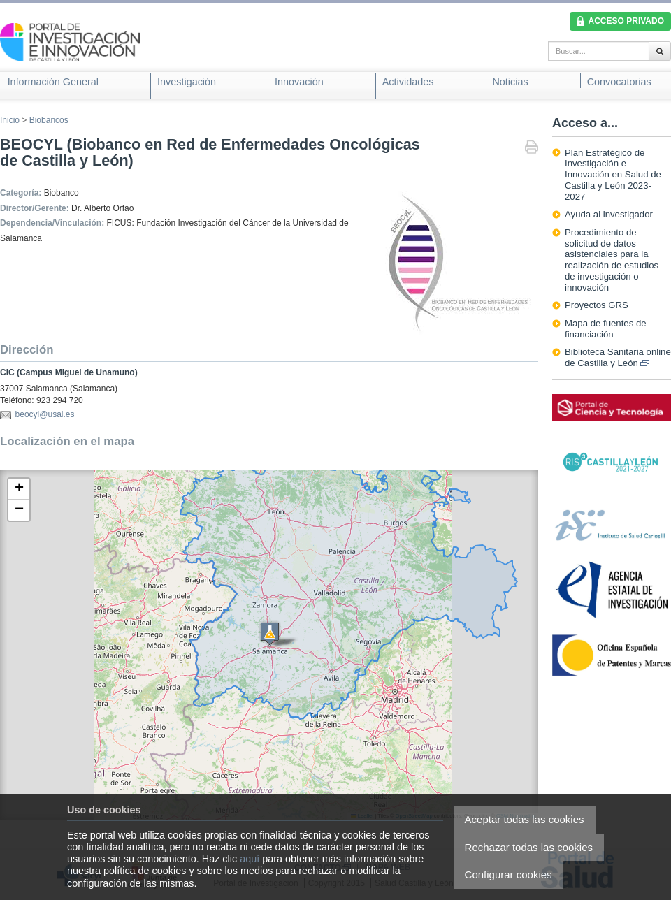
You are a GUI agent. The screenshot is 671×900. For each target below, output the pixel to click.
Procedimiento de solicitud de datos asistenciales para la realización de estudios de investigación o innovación (611, 260)
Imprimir (531, 148)
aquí (249, 858)
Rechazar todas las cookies (529, 847)
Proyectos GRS (596, 305)
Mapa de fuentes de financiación (606, 329)
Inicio (10, 120)
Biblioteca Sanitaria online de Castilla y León (618, 357)
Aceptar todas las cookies (524, 819)
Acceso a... (585, 123)
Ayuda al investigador (609, 214)
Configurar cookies (508, 874)
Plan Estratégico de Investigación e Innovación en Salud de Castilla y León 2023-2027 (613, 174)
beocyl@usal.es (45, 414)
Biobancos (48, 120)
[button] (18, 489)
